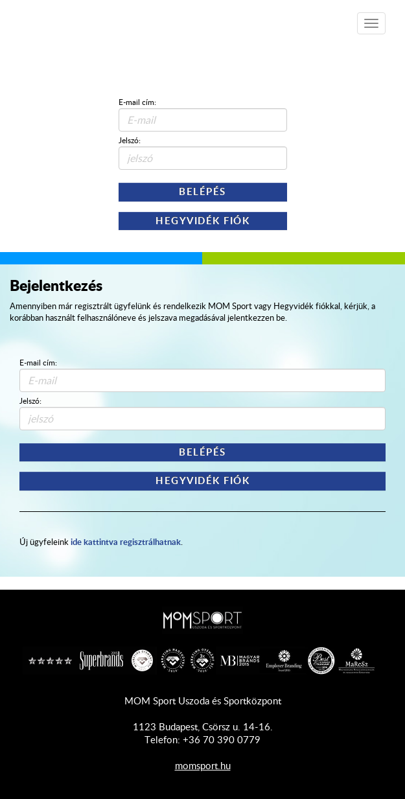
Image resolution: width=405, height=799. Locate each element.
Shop (84, 19)
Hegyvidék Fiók (202, 220)
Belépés (202, 191)
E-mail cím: (137, 102)
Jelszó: (130, 140)
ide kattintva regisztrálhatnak (126, 541)
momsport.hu (203, 765)
